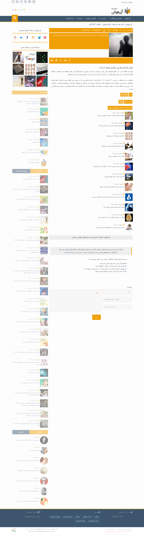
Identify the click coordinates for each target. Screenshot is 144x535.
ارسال (96, 317)
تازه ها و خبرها (118, 24)
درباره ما (79, 18)
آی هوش (128, 18)
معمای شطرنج (68, 252)
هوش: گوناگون (95, 24)
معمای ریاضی (78, 252)
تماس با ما (102, 18)
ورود (13, 10)
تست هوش (86, 252)
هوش (121, 102)
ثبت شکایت (70, 18)
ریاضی (96, 252)
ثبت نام (20, 10)
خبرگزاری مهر (124, 95)
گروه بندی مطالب (115, 18)
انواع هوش (106, 24)
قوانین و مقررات (90, 18)
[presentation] (110, 319)
